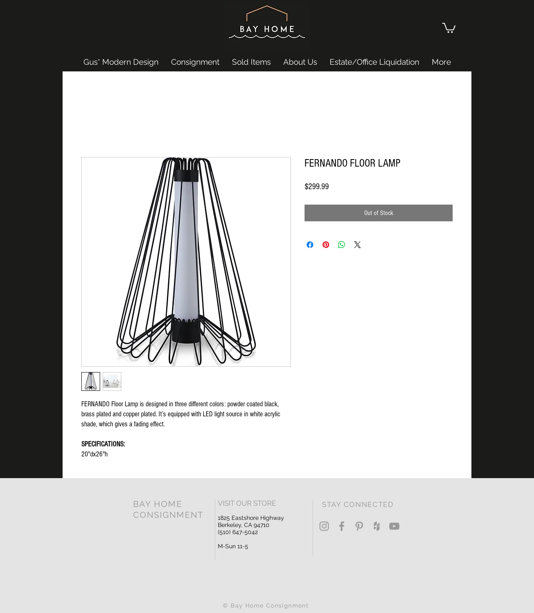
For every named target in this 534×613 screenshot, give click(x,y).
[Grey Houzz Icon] (376, 526)
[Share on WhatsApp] (342, 245)
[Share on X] (358, 245)
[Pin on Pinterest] (326, 245)
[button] (449, 27)
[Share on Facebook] (310, 245)
